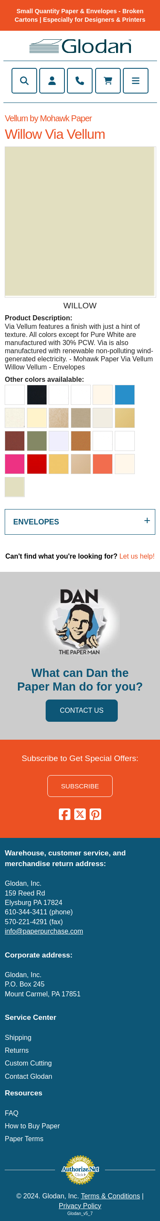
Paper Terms (24, 1138)
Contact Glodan (28, 1076)
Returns (17, 1050)
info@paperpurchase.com (44, 931)
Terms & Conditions (110, 1196)
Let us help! (137, 556)
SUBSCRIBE (80, 786)
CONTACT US (82, 710)
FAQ (11, 1113)
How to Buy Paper (32, 1126)
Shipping (18, 1037)
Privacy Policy (80, 1205)
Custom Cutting (28, 1063)
